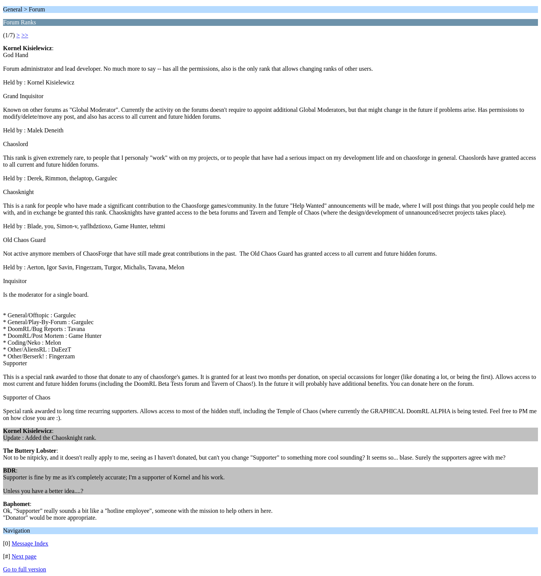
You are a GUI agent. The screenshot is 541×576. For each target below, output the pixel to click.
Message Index (30, 543)
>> (24, 35)
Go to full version (24, 569)
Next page (24, 556)
